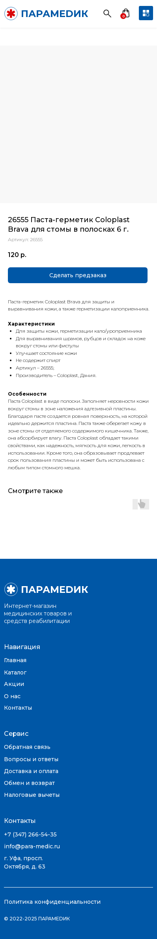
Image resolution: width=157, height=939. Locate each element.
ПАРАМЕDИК (54, 13)
